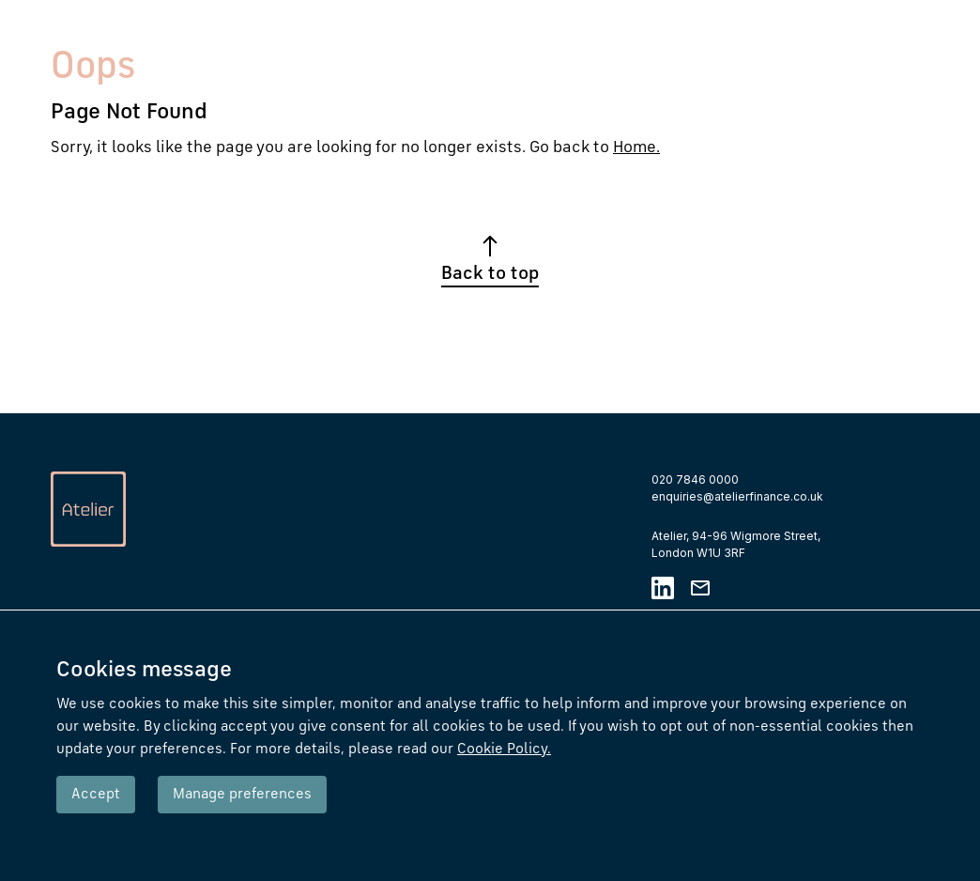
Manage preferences (242, 794)
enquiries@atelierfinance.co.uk (737, 496)
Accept (95, 794)
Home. (636, 147)
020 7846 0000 (695, 479)
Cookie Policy (504, 749)
